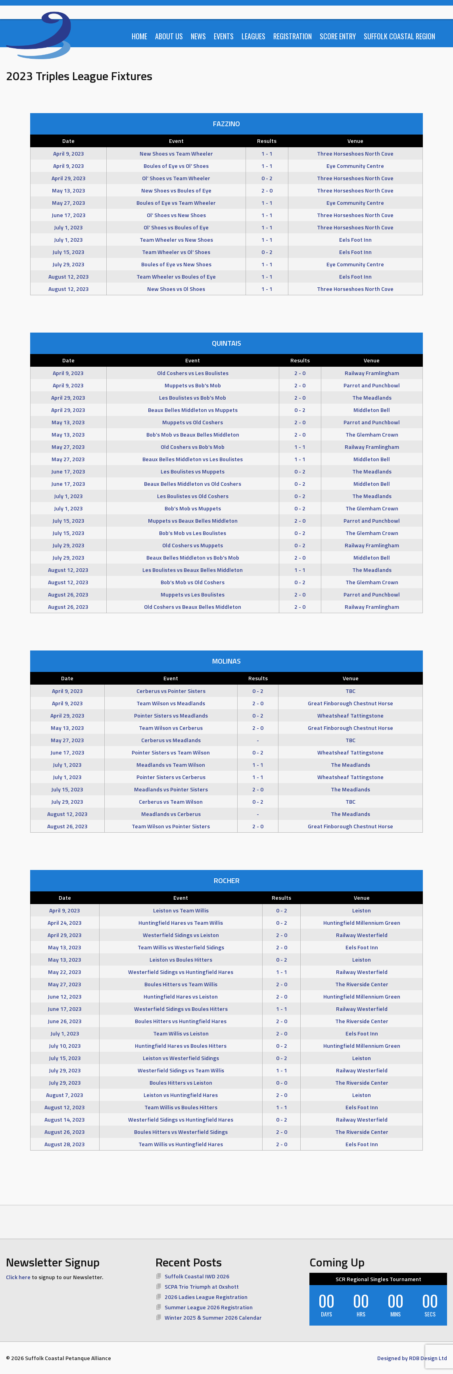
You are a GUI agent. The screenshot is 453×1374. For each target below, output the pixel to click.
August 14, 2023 (64, 1119)
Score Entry (338, 36)
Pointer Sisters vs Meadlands (171, 715)
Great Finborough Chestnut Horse (350, 703)
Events (224, 36)
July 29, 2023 (68, 264)
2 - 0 (267, 190)
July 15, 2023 (68, 252)
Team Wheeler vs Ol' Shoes (176, 252)
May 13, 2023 (68, 190)
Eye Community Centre (355, 166)
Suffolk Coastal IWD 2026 (197, 1276)
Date (68, 141)
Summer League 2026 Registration (209, 1307)
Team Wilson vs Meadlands (170, 703)
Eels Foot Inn (355, 239)
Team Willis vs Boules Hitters (180, 1107)
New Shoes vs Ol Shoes (176, 289)
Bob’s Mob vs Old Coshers (193, 582)
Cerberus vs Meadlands (171, 740)
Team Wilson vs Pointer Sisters (171, 826)
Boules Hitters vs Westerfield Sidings (181, 1132)
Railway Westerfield (362, 935)
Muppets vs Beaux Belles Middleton (193, 520)
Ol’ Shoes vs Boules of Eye (176, 227)
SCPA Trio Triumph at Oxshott (202, 1286)
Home (139, 36)
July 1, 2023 (68, 227)
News (198, 36)
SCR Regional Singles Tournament (378, 1279)
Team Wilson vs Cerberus (171, 728)
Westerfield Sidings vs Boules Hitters (181, 1009)
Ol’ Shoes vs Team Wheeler (176, 178)
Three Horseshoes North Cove (355, 153)
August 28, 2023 (64, 1144)
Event (176, 141)
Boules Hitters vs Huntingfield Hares (180, 1021)
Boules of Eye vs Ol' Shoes (176, 166)
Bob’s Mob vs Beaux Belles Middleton (192, 434)
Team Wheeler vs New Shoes (176, 239)
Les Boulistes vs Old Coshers (192, 496)
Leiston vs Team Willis (181, 910)
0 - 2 (267, 178)
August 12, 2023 (68, 276)
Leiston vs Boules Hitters (181, 959)
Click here (18, 1277)
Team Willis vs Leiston (181, 1033)
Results (266, 141)
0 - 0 (281, 1082)
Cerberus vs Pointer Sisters (170, 691)
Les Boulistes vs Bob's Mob (192, 397)
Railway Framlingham (372, 373)
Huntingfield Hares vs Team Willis (180, 922)
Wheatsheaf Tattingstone (350, 715)
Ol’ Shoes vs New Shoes (176, 215)
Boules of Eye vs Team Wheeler (176, 202)
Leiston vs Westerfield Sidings (181, 1058)
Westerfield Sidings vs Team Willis (181, 1070)
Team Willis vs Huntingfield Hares (180, 1144)
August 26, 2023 (68, 594)
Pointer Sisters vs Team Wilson (171, 752)
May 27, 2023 (68, 202)
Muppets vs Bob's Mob (193, 385)
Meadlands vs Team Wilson (170, 764)
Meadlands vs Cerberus (171, 814)
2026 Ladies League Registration (206, 1297)
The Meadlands (372, 397)
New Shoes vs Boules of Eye (176, 190)
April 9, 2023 (68, 153)
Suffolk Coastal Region (399, 36)
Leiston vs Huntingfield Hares (181, 1095)
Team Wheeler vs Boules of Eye (176, 276)
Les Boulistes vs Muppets (193, 471)
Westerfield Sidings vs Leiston (181, 935)
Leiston (361, 910)
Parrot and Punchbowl (372, 385)
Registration (292, 36)
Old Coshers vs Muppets (192, 545)
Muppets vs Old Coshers (192, 422)
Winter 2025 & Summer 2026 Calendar (213, 1317)
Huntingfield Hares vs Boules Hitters (180, 1045)
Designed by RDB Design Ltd (412, 1358)
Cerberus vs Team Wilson (171, 801)
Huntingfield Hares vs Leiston (181, 996)
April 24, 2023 (65, 922)
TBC (350, 691)
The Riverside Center (361, 984)
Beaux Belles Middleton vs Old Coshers (192, 483)
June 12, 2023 (65, 996)
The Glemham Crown (372, 434)
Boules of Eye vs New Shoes (176, 264)
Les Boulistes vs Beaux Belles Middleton (192, 570)
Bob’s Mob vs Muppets (193, 508)
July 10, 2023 (65, 1045)
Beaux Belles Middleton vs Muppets (193, 410)
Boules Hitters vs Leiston (181, 1082)
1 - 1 (267, 153)
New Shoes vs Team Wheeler (176, 153)
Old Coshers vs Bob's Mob (193, 447)
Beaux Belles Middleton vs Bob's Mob (192, 557)
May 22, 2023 (64, 972)
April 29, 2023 (69, 178)
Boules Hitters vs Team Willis (180, 984)
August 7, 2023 (64, 1095)
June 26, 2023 (65, 1021)
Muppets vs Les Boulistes (193, 594)
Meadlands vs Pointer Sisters (171, 789)
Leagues (253, 36)
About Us (169, 36)
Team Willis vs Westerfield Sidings (181, 947)
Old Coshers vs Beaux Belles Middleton (192, 606)
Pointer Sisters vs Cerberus (170, 777)
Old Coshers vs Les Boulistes (192, 373)
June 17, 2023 (69, 215)
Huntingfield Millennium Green (361, 922)
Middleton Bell (371, 410)
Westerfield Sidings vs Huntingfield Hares (180, 972)
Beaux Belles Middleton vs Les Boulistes (192, 459)
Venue (355, 141)
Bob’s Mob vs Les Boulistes (192, 533)
